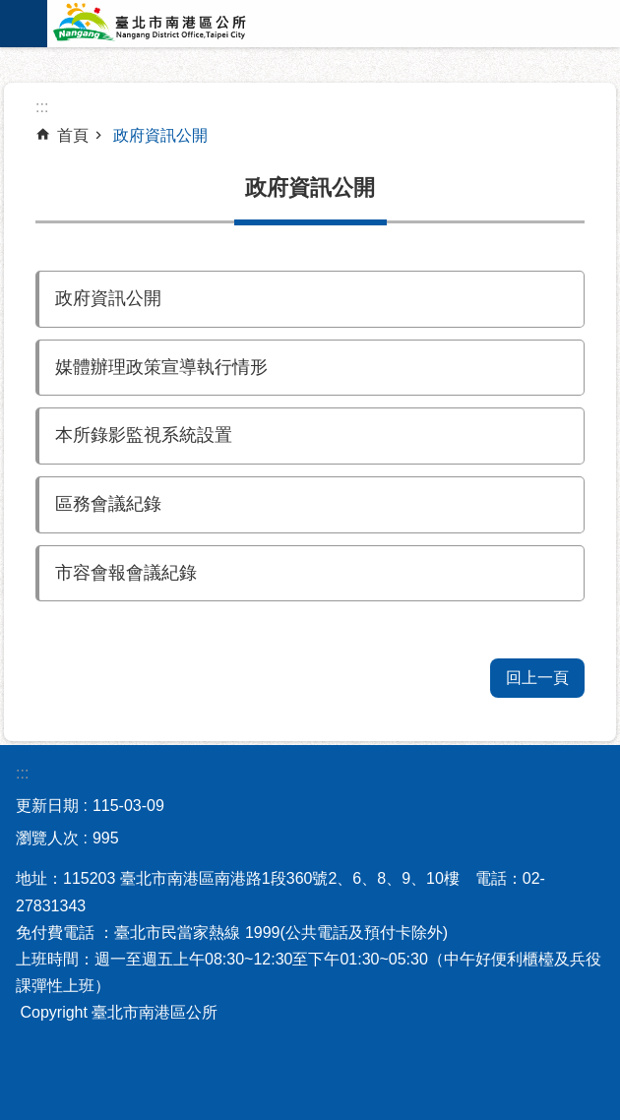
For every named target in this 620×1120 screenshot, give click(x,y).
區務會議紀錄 (108, 504)
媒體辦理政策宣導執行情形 (161, 367)
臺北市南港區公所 (175, 23)
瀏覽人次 (47, 838)
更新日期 (47, 805)
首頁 (73, 135)
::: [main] (41, 106)
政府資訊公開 (160, 135)
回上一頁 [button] (537, 677)
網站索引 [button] (23, 23)
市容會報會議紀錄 (126, 573)
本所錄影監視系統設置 (143, 435)
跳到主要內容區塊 (10, 10)
